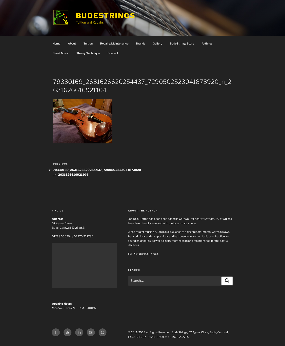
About (72, 43)
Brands (140, 43)
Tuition (88, 43)
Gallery (157, 43)
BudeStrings (105, 15)
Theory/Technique (88, 53)
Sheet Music (61, 53)
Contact (112, 53)
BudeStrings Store (182, 43)
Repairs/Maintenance (114, 43)
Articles (207, 43)
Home (56, 43)
